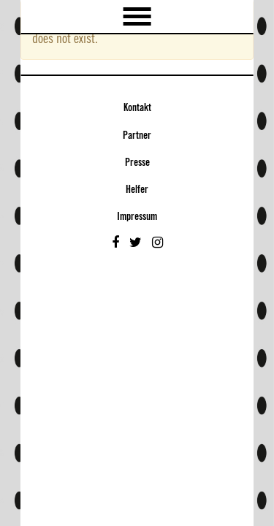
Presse (137, 163)
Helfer (137, 190)
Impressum (137, 217)
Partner (137, 136)
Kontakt (137, 108)
